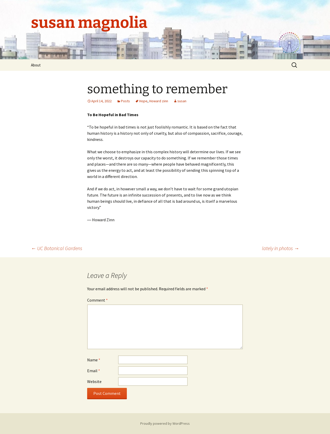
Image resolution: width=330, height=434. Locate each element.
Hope (143, 101)
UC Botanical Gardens (56, 248)
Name (93, 359)
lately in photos (280, 248)
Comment (97, 300)
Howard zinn (158, 101)
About (36, 65)
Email (93, 370)
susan (181, 101)
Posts (125, 101)
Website (94, 381)
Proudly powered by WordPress (165, 423)
